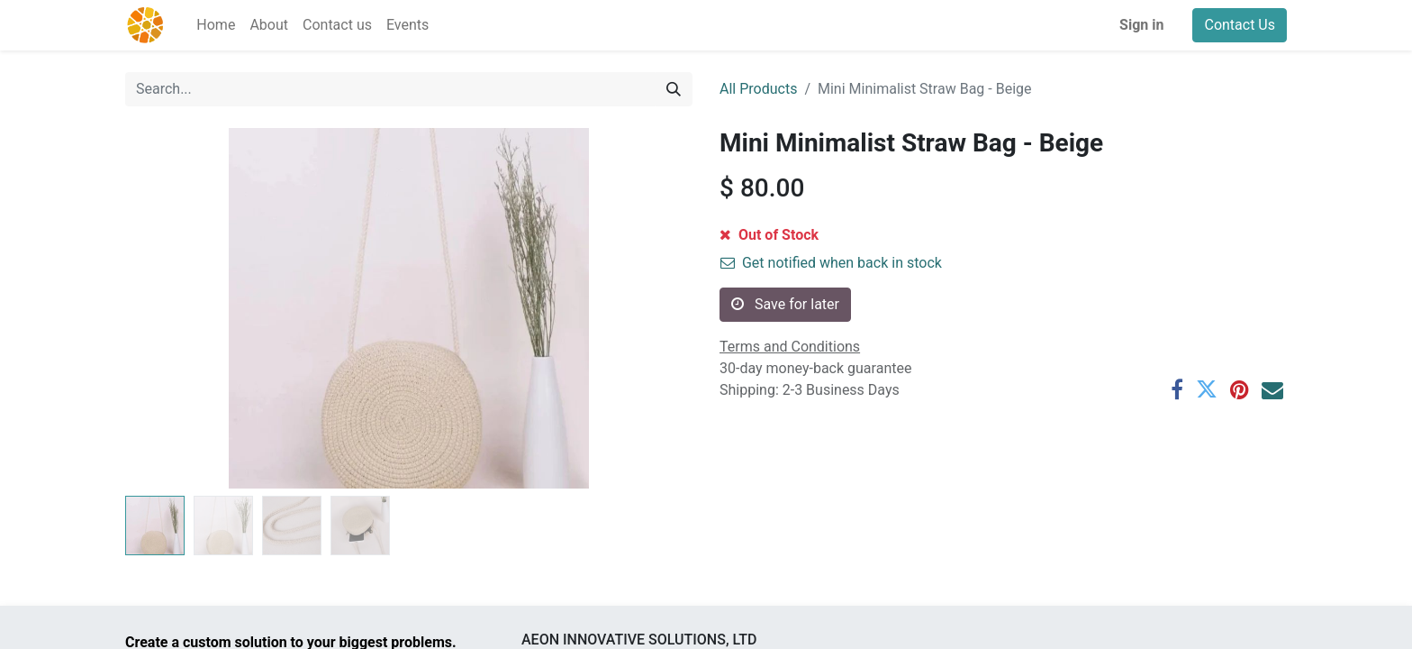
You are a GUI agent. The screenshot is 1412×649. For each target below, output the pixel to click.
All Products (758, 88)
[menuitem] (215, 25)
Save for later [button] (785, 304)
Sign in (1141, 24)
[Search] (673, 89)
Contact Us (1239, 24)
